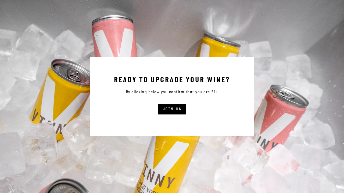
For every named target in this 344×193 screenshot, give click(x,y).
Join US (172, 109)
